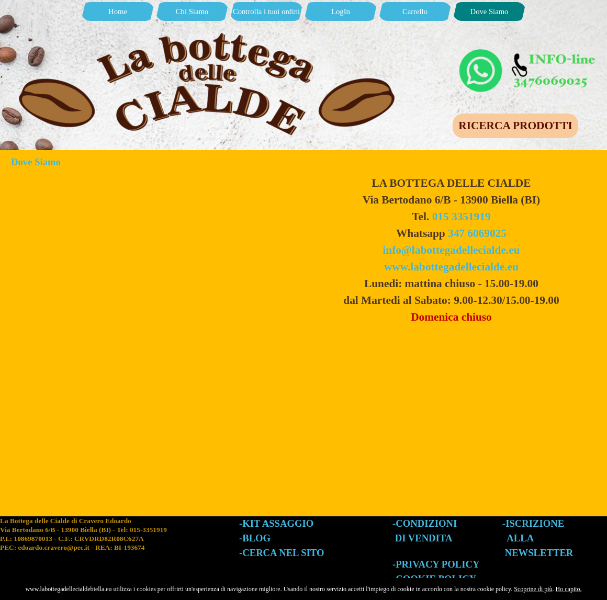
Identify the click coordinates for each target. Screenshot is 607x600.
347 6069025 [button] (477, 233)
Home (117, 11)
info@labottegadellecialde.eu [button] (451, 250)
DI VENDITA (424, 538)
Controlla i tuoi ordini (266, 11)
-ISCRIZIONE (533, 523)
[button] (528, 51)
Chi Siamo (192, 11)
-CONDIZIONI (424, 523)
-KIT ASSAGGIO (276, 523)
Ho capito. (569, 589)
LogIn (340, 11)
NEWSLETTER (539, 552)
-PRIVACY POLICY (435, 564)
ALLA (520, 538)
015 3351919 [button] (461, 216)
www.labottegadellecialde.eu (451, 267)
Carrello (415, 11)
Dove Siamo (489, 11)
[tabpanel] (451, 250)
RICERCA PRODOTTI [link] (515, 125)
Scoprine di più (533, 589)
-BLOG (255, 538)
